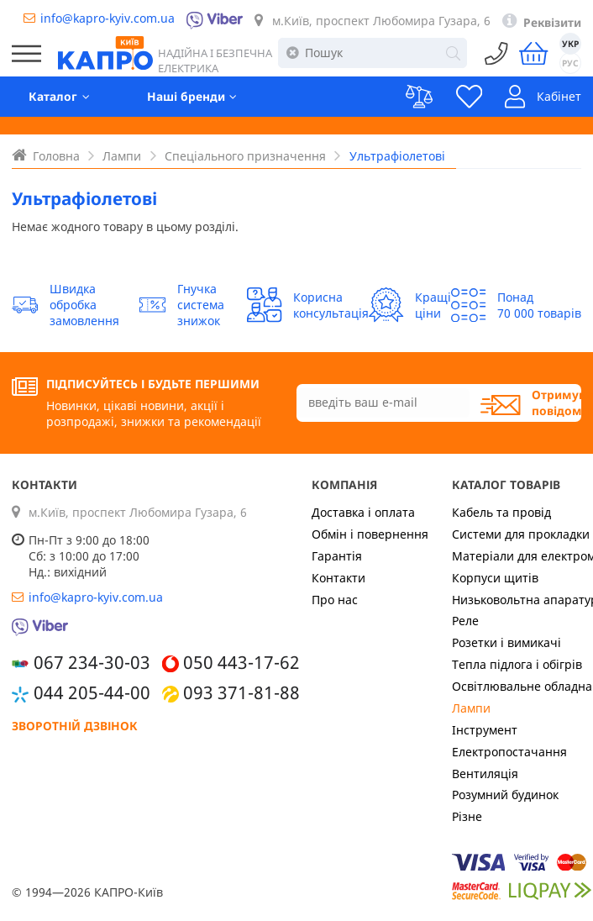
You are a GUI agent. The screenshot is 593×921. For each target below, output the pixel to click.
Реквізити (552, 22)
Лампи (471, 708)
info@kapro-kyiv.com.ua (107, 18)
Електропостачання (509, 752)
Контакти (338, 578)
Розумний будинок (505, 795)
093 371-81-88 (241, 692)
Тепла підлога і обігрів (517, 664)
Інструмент (484, 730)
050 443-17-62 (241, 662)
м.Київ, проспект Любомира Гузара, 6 (381, 21)
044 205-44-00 (92, 692)
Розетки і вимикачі (506, 642)
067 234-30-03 (92, 662)
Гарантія (337, 556)
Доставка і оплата (363, 512)
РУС (570, 63)
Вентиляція (485, 774)
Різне (467, 816)
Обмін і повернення (370, 534)
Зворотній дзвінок (75, 726)
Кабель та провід (501, 512)
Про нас (335, 600)
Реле (465, 621)
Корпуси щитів (495, 578)
